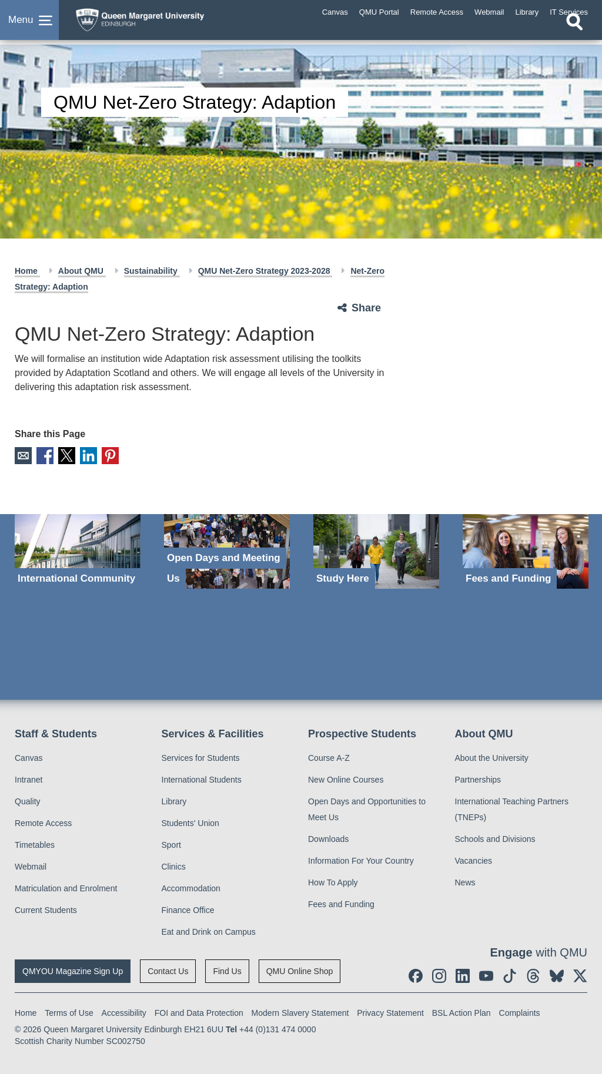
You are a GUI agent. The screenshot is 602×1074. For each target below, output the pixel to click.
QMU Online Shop (299, 970)
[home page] (161, 23)
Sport (171, 843)
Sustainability (152, 271)
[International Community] (78, 550)
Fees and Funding (341, 903)
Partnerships (478, 778)
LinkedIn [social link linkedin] (84, 455)
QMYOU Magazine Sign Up (72, 970)
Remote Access (43, 822)
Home (27, 271)
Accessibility (124, 1011)
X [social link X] (64, 455)
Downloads (328, 838)
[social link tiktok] (510, 975)
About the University (492, 756)
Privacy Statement (390, 1011)
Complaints (519, 1011)
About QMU (82, 271)
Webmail (30, 865)
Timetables (35, 843)
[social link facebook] (416, 975)
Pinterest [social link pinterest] (105, 455)
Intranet (28, 778)
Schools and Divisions (495, 838)
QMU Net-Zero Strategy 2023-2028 (265, 271)
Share (366, 308)
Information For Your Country (361, 859)
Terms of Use (69, 1011)
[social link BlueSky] (557, 975)
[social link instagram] (439, 975)
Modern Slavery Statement (300, 1011)
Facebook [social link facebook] (43, 455)
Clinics (174, 865)
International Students (202, 778)
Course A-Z (329, 756)
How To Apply (333, 881)
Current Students (46, 909)
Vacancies (474, 859)
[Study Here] (376, 550)
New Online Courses (345, 778)
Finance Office (188, 909)
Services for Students (201, 756)
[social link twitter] (580, 975)
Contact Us (168, 970)
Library (174, 800)
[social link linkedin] (463, 975)
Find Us (227, 970)
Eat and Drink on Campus (209, 930)
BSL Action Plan (461, 1011)
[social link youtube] (486, 975)
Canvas (28, 756)
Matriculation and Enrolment (66, 887)
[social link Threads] (533, 975)
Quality (28, 800)
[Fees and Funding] (525, 550)
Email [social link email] (23, 455)
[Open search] (574, 33)
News (465, 881)
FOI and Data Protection (199, 1011)
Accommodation (191, 887)
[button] (29, 26)
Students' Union (190, 822)
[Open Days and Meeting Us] (227, 550)
